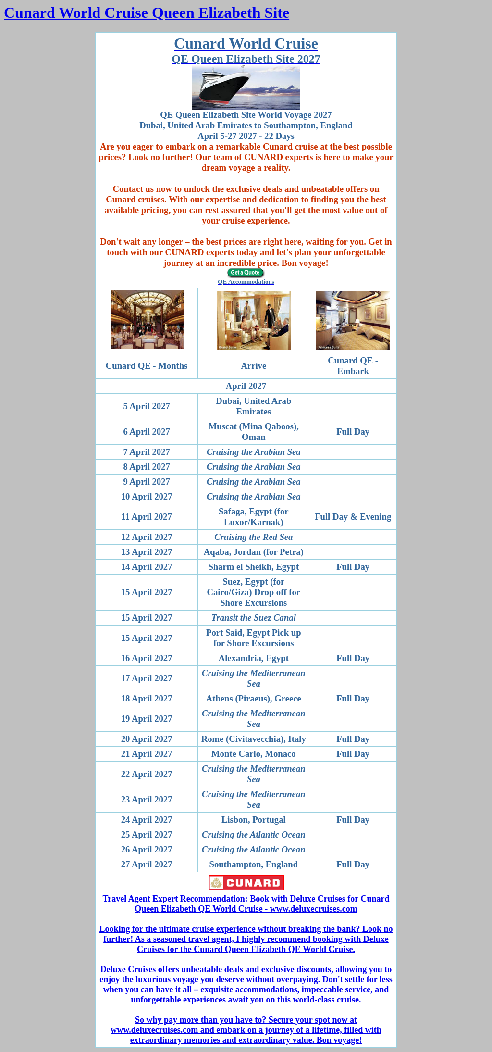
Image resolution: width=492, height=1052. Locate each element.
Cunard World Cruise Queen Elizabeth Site (146, 12)
